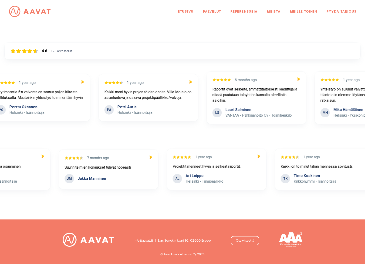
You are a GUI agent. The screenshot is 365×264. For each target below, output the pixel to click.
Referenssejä (244, 11)
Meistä (274, 11)
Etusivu (186, 11)
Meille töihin (304, 11)
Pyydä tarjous (342, 11)
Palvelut (212, 11)
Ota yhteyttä (245, 240)
